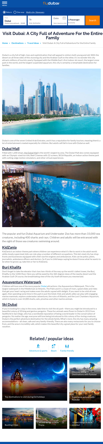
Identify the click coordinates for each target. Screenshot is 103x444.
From (6, 17)
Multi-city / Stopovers (35, 12)
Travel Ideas (33, 43)
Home (5, 43)
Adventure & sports (38, 348)
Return (7, 12)
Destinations (18, 43)
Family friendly (67, 348)
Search (92, 20)
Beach (54, 348)
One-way (19, 12)
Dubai (44, 286)
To (30, 19)
